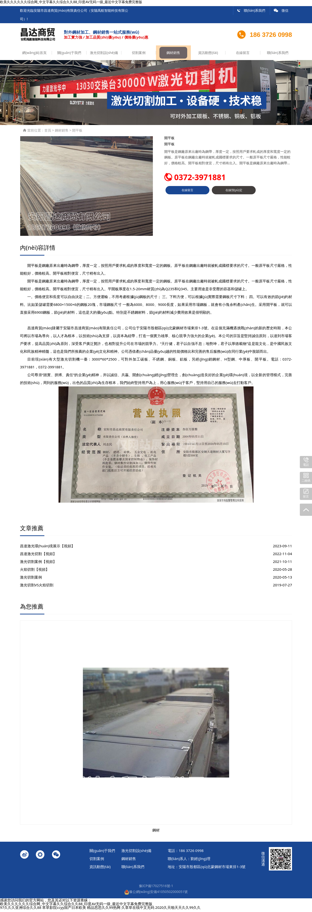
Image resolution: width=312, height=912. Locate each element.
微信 (281, 10)
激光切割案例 (31, 579)
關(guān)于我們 (69, 54)
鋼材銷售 (173, 54)
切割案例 (138, 54)
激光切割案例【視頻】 (38, 563)
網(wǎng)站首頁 (34, 54)
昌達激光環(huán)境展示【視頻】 (47, 548)
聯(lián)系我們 (251, 10)
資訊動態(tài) (208, 54)
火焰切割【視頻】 (34, 571)
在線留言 (242, 54)
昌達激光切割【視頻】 (38, 555)
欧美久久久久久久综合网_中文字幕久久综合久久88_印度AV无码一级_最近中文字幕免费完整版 (76, 905)
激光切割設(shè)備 (104, 54)
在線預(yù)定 (234, 194)
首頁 (47, 132)
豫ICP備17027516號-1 (156, 888)
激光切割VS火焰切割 (36, 587)
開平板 (77, 132)
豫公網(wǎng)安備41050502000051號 (156, 894)
